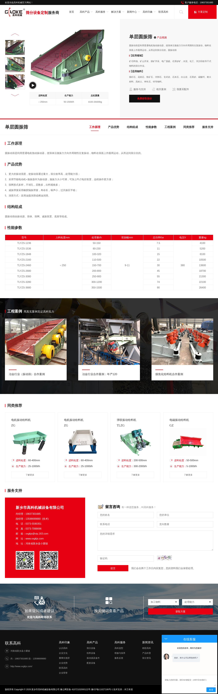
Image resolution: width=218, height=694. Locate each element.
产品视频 (162, 37)
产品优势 (113, 127)
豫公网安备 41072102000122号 (75, 689)
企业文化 (63, 653)
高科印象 (64, 642)
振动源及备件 (93, 658)
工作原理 (94, 127)
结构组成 (132, 127)
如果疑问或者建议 (39, 611)
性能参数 (151, 127)
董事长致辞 (64, 658)
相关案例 (159, 89)
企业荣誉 (63, 673)
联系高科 (163, 12)
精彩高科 (146, 648)
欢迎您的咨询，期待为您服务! (189, 648)
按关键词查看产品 (109, 611)
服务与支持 (137, 89)
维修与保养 (119, 653)
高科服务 (120, 642)
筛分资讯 (146, 658)
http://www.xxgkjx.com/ (21, 666)
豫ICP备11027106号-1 (102, 689)
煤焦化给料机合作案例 (169, 374)
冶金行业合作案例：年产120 (99, 374)
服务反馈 (118, 658)
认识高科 (63, 648)
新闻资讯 (147, 642)
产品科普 (146, 653)
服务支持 (207, 127)
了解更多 (30, 475)
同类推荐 (188, 127)
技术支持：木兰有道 (123, 689)
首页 (71, 12)
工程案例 (170, 127)
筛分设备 (91, 648)
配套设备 (91, 663)
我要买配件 (180, 89)
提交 (112, 568)
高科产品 (92, 642)
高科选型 (118, 648)
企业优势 (63, 663)
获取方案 (180, 611)
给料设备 (91, 653)
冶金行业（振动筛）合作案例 (27, 374)
